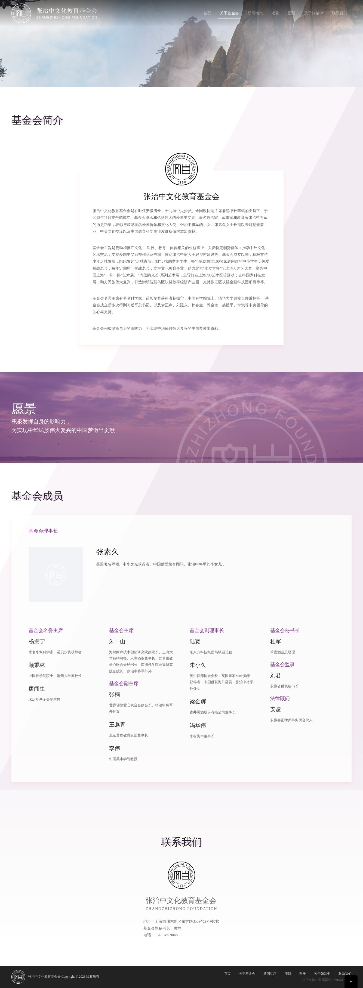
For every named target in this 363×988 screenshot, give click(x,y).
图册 (292, 13)
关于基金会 (229, 13)
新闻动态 (255, 13)
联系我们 (339, 13)
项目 (275, 13)
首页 (207, 13)
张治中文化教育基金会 (44, 976)
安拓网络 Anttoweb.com (335, 980)
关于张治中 (313, 13)
